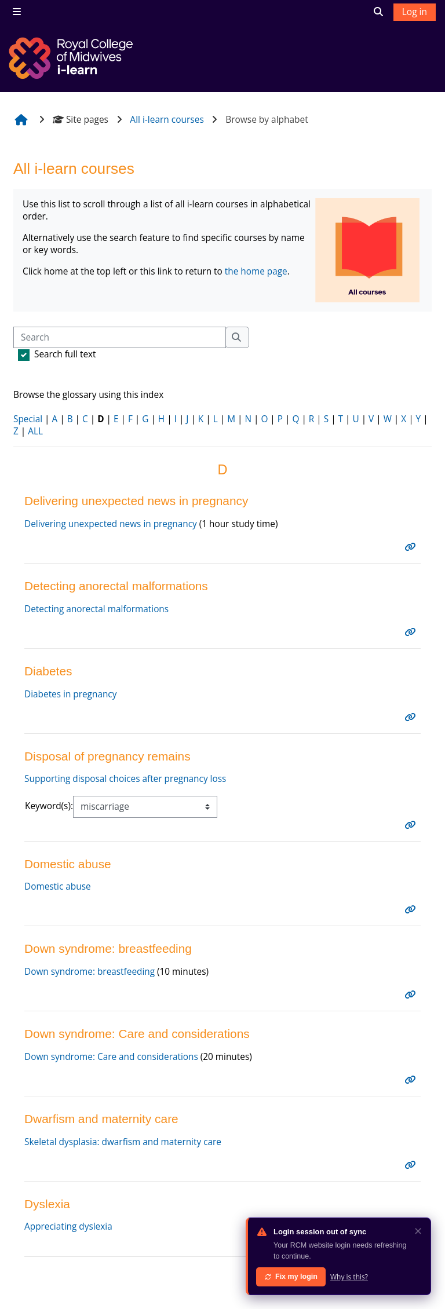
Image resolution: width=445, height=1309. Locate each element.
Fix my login (291, 1277)
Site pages (80, 119)
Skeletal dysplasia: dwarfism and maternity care (123, 1153)
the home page (257, 274)
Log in (414, 11)
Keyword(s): (49, 812)
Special (27, 421)
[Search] (119, 337)
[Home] (72, 57)
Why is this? (349, 1277)
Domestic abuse (57, 894)
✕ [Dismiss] (418, 1231)
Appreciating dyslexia (68, 1239)
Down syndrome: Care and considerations (111, 1067)
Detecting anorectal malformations (97, 613)
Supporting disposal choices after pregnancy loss (126, 785)
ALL (35, 433)
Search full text (65, 354)
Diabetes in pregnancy (70, 699)
